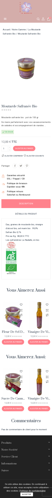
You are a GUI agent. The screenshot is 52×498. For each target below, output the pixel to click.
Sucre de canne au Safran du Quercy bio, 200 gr (13, 399)
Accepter (26, 494)
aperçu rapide (21, 310)
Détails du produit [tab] (26, 213)
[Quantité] (4, 148)
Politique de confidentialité (32, 490)
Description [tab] (26, 203)
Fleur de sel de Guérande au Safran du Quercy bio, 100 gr (13, 332)
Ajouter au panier (24, 148)
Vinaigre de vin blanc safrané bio (39, 332)
